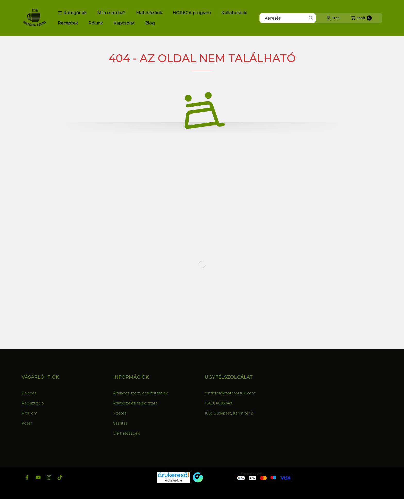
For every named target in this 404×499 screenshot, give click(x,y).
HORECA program (192, 12)
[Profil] (333, 18)
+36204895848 (218, 403)
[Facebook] (27, 477)
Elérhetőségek (126, 433)
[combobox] (287, 18)
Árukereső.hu (173, 480)
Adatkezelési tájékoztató (135, 403)
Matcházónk (149, 12)
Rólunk (95, 23)
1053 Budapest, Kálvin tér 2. (229, 413)
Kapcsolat (124, 23)
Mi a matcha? (111, 12)
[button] (72, 13)
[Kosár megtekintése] (361, 18)
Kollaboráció (234, 12)
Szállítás (120, 423)
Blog (150, 23)
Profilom (29, 413)
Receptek (68, 23)
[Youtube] (37, 477)
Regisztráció (33, 403)
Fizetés (119, 413)
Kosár (27, 423)
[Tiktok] (59, 477)
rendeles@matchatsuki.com (230, 393)
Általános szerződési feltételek (140, 393)
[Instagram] (49, 477)
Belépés (29, 393)
